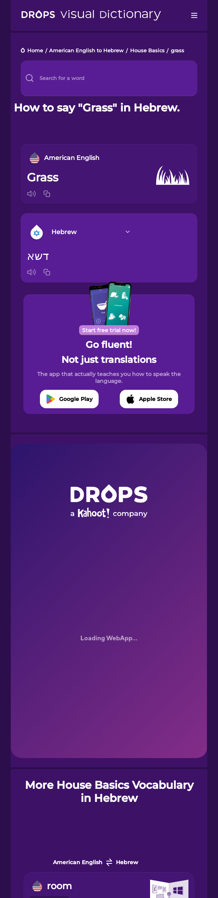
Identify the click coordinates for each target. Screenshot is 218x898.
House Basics (147, 51)
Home (35, 51)
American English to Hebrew (86, 51)
